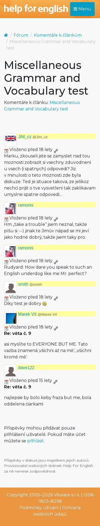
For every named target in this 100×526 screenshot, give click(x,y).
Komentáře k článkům (58, 35)
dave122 (26, 367)
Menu (82, 8)
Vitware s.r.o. (67, 494)
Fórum (21, 35)
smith (30, 284)
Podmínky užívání (39, 507)
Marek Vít (37, 314)
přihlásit (35, 440)
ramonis (25, 205)
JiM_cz (32, 136)
